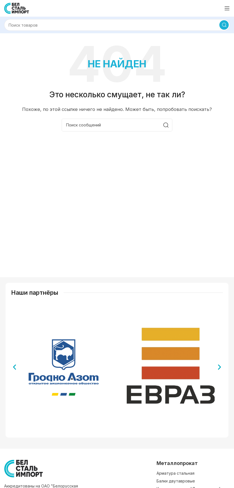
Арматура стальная (175, 473)
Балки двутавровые (176, 481)
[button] (14, 367)
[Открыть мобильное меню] (227, 8)
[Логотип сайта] (16, 8)
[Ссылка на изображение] (23, 468)
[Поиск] (117, 25)
